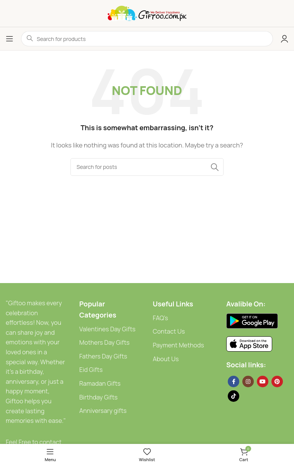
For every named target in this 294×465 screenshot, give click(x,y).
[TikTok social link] (233, 396)
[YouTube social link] (262, 381)
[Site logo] (147, 13)
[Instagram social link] (248, 381)
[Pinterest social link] (277, 381)
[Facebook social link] (233, 381)
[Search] (147, 167)
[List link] (110, 329)
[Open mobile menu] (9, 38)
